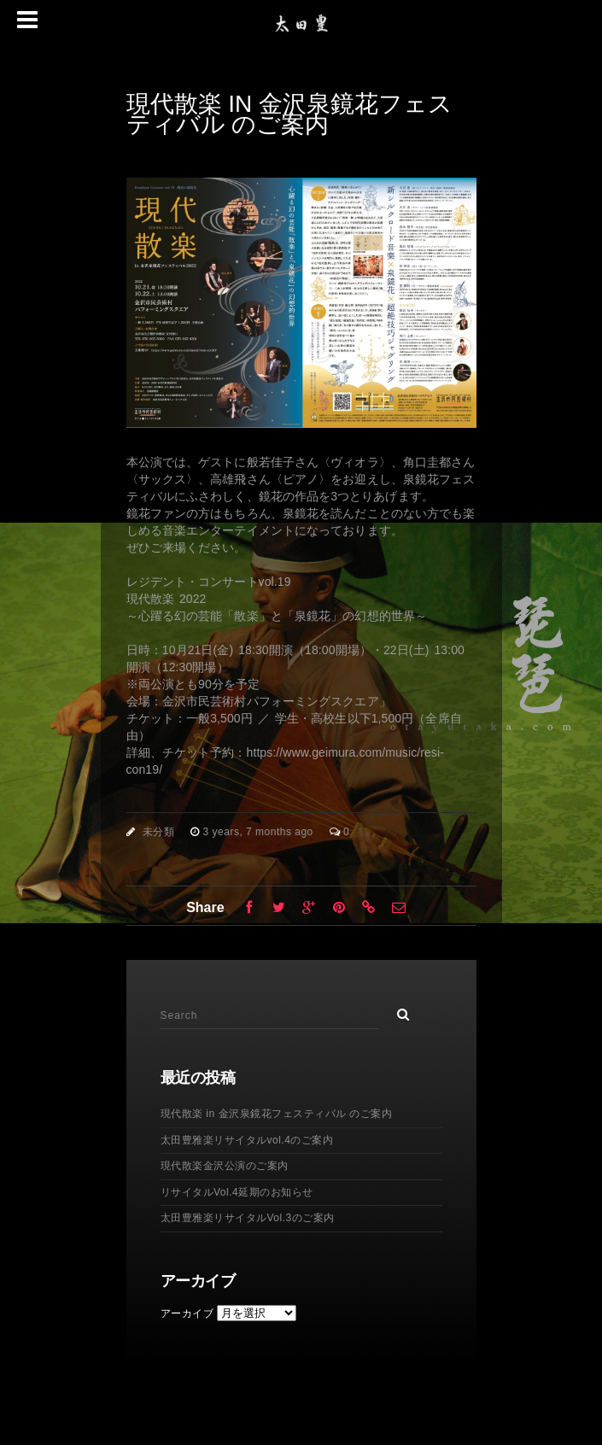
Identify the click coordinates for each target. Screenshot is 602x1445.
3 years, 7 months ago (260, 832)
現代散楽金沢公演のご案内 (225, 1166)
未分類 (159, 832)
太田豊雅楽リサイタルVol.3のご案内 (248, 1218)
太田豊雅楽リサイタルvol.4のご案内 (247, 1140)
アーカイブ (187, 1313)
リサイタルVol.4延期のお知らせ (237, 1192)
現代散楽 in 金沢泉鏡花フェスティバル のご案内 (277, 1114)
